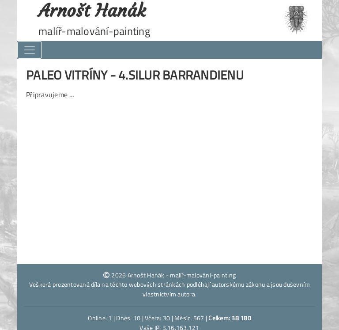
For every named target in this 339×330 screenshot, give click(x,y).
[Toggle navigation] (29, 50)
